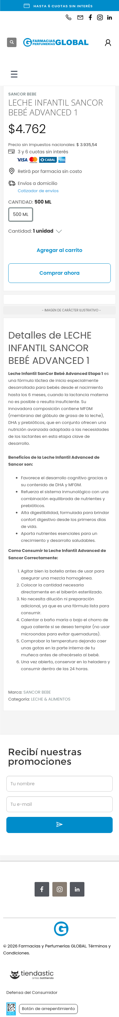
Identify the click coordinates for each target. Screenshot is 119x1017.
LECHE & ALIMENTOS (50, 699)
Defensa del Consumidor (31, 992)
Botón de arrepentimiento (48, 1009)
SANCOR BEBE (37, 692)
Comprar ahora (59, 273)
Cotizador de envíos (38, 191)
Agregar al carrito (60, 250)
